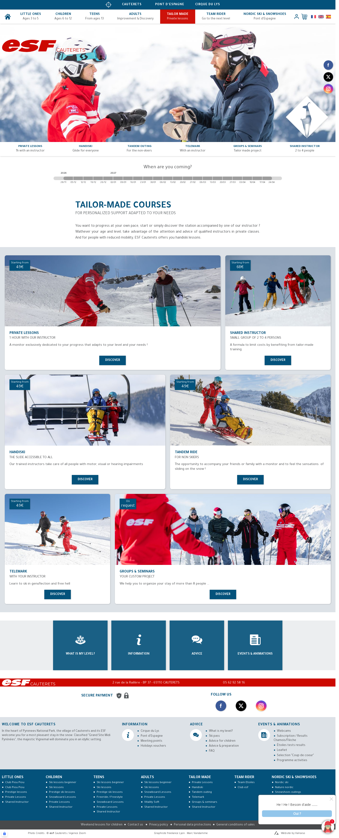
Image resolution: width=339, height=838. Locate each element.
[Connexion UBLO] (4, 833)
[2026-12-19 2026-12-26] (98, 178)
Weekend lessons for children (101, 825)
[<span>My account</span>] (296, 16)
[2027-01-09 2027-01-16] (128, 178)
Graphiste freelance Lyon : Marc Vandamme (181, 833)
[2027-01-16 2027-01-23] (138, 178)
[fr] (313, 17)
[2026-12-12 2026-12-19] (88, 178)
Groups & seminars (204, 802)
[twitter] (328, 77)
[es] (328, 17)
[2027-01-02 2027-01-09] (118, 178)
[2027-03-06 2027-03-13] (207, 178)
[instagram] (328, 88)
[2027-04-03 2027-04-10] (247, 178)
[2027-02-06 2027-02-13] (167, 178)
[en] (320, 17)
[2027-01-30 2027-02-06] (158, 178)
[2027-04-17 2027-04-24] (267, 178)
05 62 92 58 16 (234, 683)
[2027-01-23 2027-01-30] (148, 178)
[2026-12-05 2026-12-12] (78, 178)
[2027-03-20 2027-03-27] (227, 178)
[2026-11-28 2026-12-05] (68, 178)
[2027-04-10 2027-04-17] (257, 178)
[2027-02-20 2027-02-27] (187, 178)
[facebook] (328, 65)
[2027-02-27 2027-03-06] (197, 178)
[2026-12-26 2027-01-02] (108, 178)
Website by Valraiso (293, 833)
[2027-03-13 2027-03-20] (217, 178)
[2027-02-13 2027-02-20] (177, 178)
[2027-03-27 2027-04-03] (237, 178)
